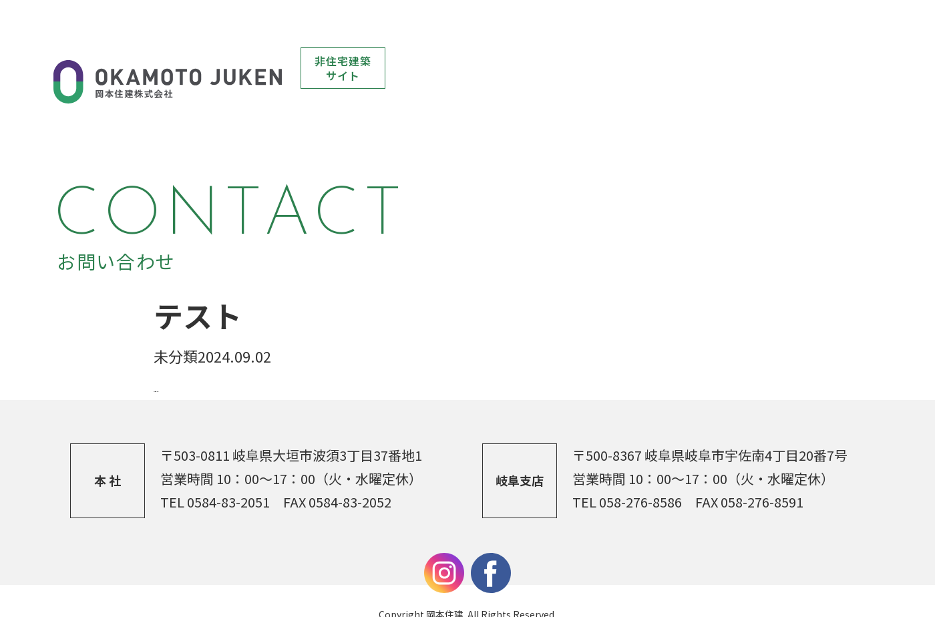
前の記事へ (190, 358)
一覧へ (249, 358)
